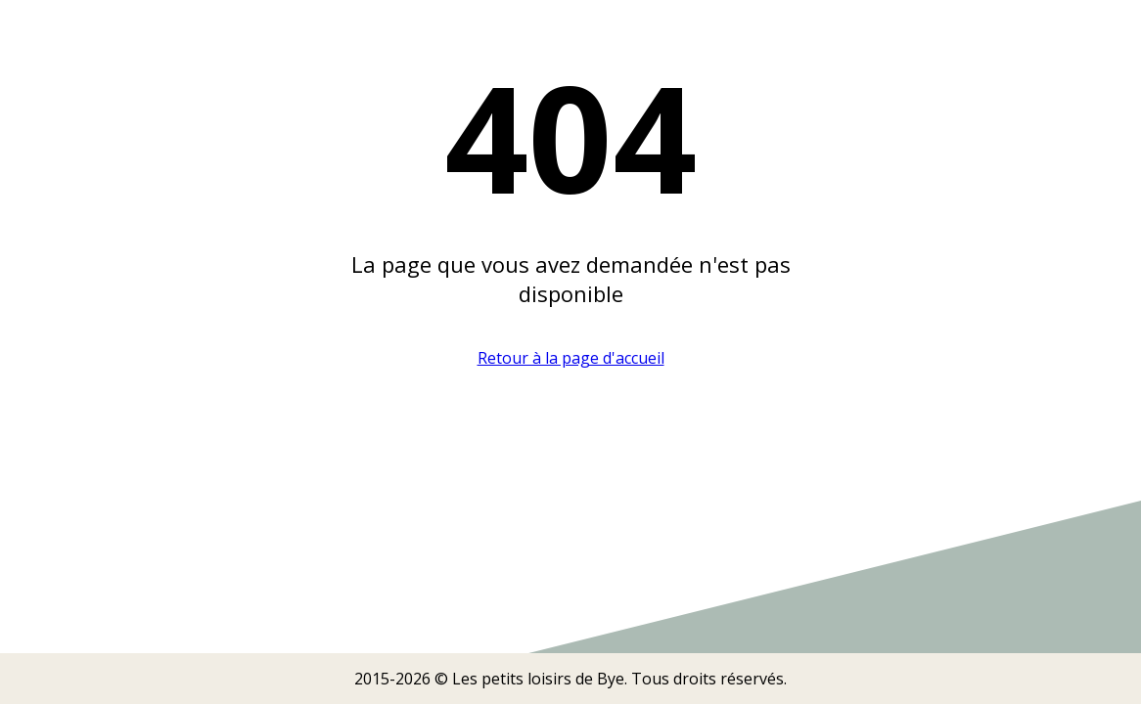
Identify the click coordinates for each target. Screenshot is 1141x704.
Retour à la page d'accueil (571, 358)
